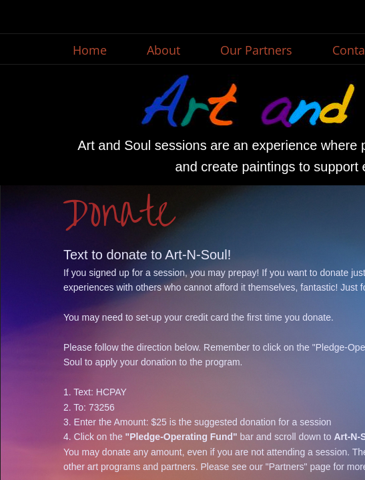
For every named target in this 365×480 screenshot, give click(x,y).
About (163, 50)
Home (90, 50)
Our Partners (256, 50)
